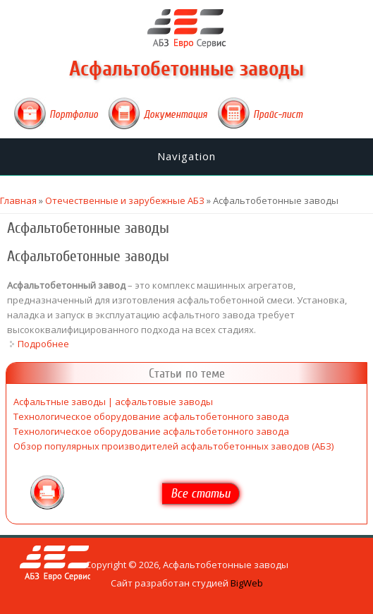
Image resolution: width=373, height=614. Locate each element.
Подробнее (43, 343)
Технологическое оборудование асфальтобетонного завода (151, 416)
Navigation (186, 156)
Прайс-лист (277, 114)
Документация (175, 114)
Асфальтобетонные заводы (186, 68)
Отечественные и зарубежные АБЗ (124, 200)
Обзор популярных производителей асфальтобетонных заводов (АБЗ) (173, 446)
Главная (18, 200)
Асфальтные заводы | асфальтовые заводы (113, 401)
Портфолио (73, 114)
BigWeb (247, 583)
